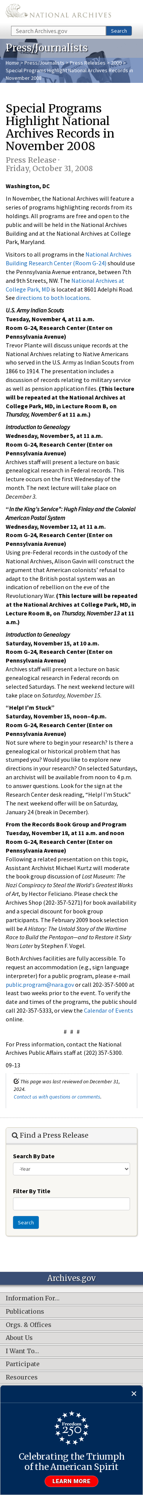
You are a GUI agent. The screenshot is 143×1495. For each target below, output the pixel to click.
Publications (25, 1311)
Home (12, 62)
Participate (23, 1364)
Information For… (32, 1298)
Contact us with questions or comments (57, 1096)
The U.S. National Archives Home (58, 12)
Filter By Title (31, 1191)
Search (119, 30)
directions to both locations (53, 297)
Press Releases (88, 62)
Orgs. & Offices (28, 1325)
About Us (19, 1338)
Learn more (72, 1481)
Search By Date (34, 1156)
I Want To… (22, 1351)
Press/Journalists (44, 62)
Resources (22, 1377)
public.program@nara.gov (40, 984)
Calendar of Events (108, 1010)
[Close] (134, 1394)
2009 (116, 62)
